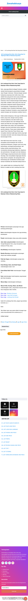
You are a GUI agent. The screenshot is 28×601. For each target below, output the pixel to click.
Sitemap (4, 574)
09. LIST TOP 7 (5, 448)
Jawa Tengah (5, 322)
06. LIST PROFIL (5, 439)
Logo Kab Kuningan (12, 295)
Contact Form (6, 569)
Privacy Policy (6, 573)
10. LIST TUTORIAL (6, 451)
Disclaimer (5, 571)
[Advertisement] (14, 33)
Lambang (13, 322)
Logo (18, 322)
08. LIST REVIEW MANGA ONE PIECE (11, 445)
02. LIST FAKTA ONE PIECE (8, 426)
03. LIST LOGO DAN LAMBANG (9, 429)
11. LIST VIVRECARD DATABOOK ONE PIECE (12, 454)
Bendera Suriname (12, 293)
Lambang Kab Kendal (12, 297)
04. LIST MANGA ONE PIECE (8, 432)
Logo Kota (24, 322)
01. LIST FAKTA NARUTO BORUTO (10, 423)
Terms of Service (6, 576)
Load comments (14, 333)
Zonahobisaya (12, 599)
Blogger (24, 599)
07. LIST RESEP (5, 442)
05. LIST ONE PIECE (6, 435)
